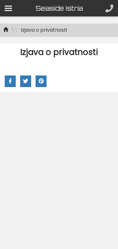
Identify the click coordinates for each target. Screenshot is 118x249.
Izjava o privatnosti (44, 30)
